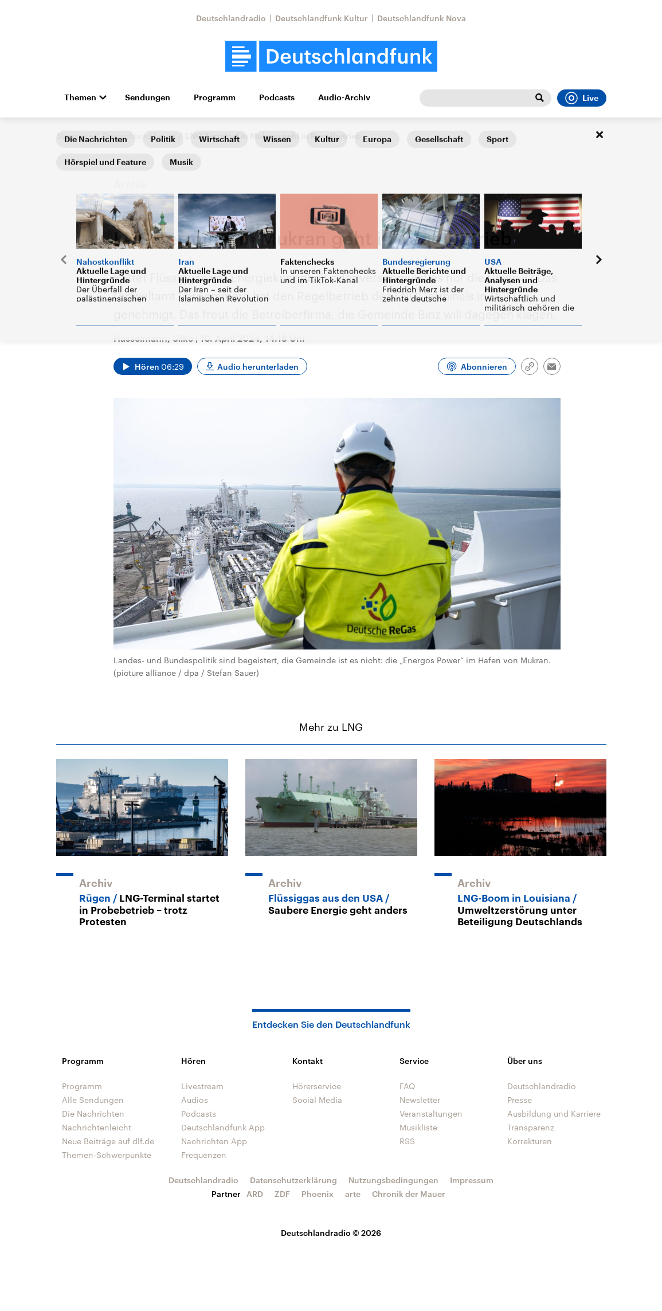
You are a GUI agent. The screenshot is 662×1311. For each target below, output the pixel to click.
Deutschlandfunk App (223, 1127)
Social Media (317, 1100)
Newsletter (419, 1100)
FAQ (407, 1086)
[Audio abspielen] (152, 366)
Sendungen (147, 97)
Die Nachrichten (93, 1113)
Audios (194, 1100)
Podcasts (277, 97)
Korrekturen (529, 1141)
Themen (80, 97)
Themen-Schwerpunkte (106, 1155)
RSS (407, 1141)
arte (353, 1194)
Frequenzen (203, 1155)
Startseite (74, 135)
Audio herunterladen (258, 366)
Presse (519, 1100)
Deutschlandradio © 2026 (331, 1233)
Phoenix (317, 1194)
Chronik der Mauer (408, 1194)
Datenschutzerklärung (293, 1180)
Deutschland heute (139, 135)
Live (581, 98)
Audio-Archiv (344, 97)
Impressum (471, 1180)
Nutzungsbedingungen (393, 1180)
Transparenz (530, 1127)
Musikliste (418, 1127)
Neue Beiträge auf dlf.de (108, 1141)
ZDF (282, 1194)
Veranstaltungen (431, 1113)
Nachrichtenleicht (96, 1127)
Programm (215, 97)
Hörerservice (316, 1086)
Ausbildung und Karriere (554, 1113)
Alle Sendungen (93, 1100)
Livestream (202, 1086)
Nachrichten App (214, 1141)
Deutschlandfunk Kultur (321, 18)
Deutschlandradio (231, 18)
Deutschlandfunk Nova (421, 18)
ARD (254, 1194)
